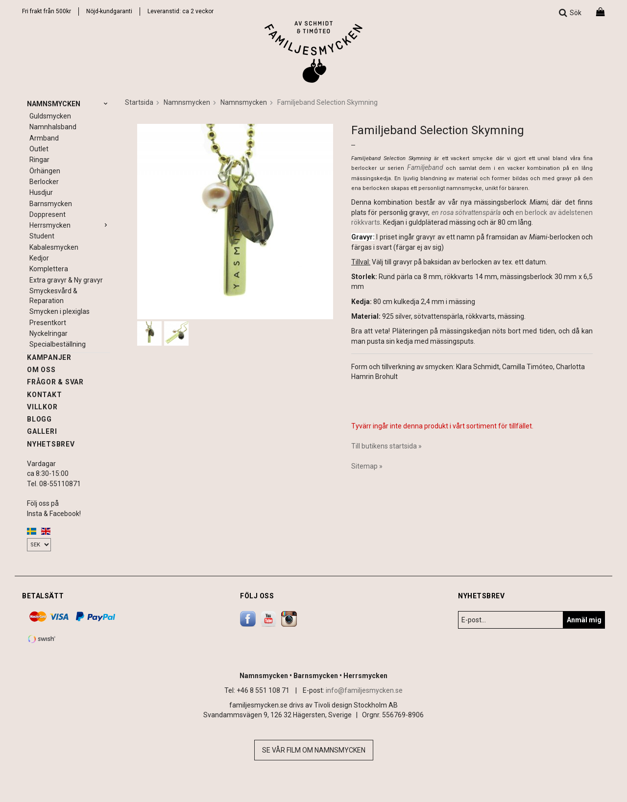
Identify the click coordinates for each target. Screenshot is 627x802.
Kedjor (39, 258)
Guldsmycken (50, 116)
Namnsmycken (68, 104)
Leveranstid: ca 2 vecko (179, 11)
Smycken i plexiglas (59, 311)
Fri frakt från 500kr (46, 11)
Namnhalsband (52, 127)
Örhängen (44, 171)
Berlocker (44, 182)
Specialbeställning (57, 344)
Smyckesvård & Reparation (53, 296)
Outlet (38, 149)
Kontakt (44, 395)
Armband (44, 138)
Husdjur (41, 192)
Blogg (39, 419)
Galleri (42, 431)
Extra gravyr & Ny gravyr (66, 280)
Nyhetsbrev (51, 444)
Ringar (39, 160)
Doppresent (47, 214)
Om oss (41, 370)
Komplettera (48, 269)
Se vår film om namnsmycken (313, 750)
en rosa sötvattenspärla (466, 212)
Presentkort (47, 323)
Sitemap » (367, 466)
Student (41, 236)
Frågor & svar (55, 382)
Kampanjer (49, 357)
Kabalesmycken (53, 247)
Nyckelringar (48, 333)
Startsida (139, 102)
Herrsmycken (69, 225)
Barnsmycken (50, 204)
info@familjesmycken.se (364, 690)
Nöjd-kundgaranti (109, 11)
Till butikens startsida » (386, 446)
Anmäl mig (584, 620)
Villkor (42, 407)
